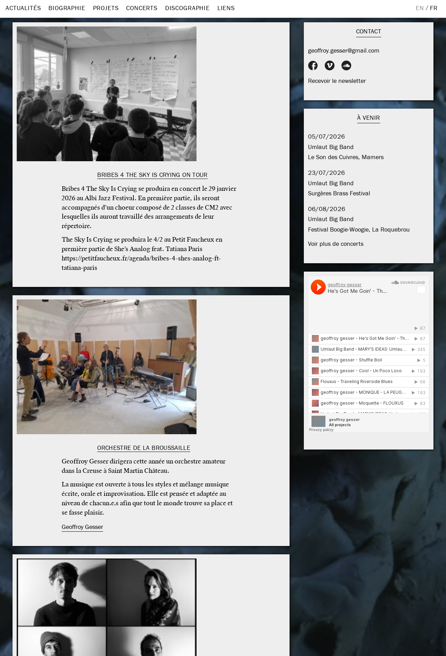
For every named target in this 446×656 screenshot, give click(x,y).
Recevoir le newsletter (337, 81)
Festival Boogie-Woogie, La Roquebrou (359, 229)
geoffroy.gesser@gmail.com (343, 50)
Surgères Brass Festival (339, 193)
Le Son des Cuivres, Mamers (346, 157)
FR (434, 8)
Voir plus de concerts (335, 244)
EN (420, 8)
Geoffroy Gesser (82, 527)
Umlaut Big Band (331, 147)
